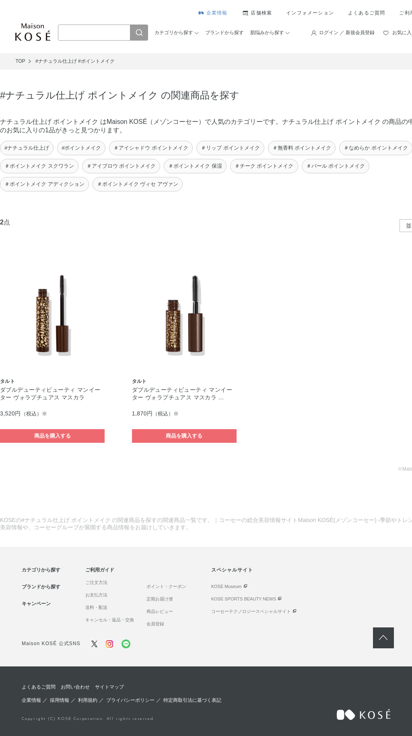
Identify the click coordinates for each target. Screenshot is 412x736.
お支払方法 (96, 594)
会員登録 (155, 623)
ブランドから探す (224, 32)
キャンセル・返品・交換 (109, 619)
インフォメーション (310, 13)
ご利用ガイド (99, 570)
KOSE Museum (226, 586)
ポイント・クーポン (166, 586)
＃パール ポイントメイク (335, 166)
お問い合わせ (75, 687)
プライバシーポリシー (130, 700)
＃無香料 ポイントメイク (302, 148)
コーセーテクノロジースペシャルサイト (251, 611)
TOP (20, 61)
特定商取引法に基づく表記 (192, 700)
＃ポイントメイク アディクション (44, 184)
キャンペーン (36, 603)
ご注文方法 (96, 582)
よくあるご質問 (366, 13)
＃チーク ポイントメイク (264, 166)
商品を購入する (52, 436)
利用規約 (87, 700)
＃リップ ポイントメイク (230, 148)
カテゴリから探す (173, 32)
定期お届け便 (159, 598)
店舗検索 (261, 13)
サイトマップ (109, 687)
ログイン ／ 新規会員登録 (347, 32)
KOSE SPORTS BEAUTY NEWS (243, 598)
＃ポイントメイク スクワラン (39, 166)
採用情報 (59, 700)
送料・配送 (96, 607)
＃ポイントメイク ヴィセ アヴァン (137, 184)
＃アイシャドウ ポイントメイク (150, 148)
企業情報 (217, 13)
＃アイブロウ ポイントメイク (121, 166)
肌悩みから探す (267, 32)
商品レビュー (159, 611)
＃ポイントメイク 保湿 (195, 166)
